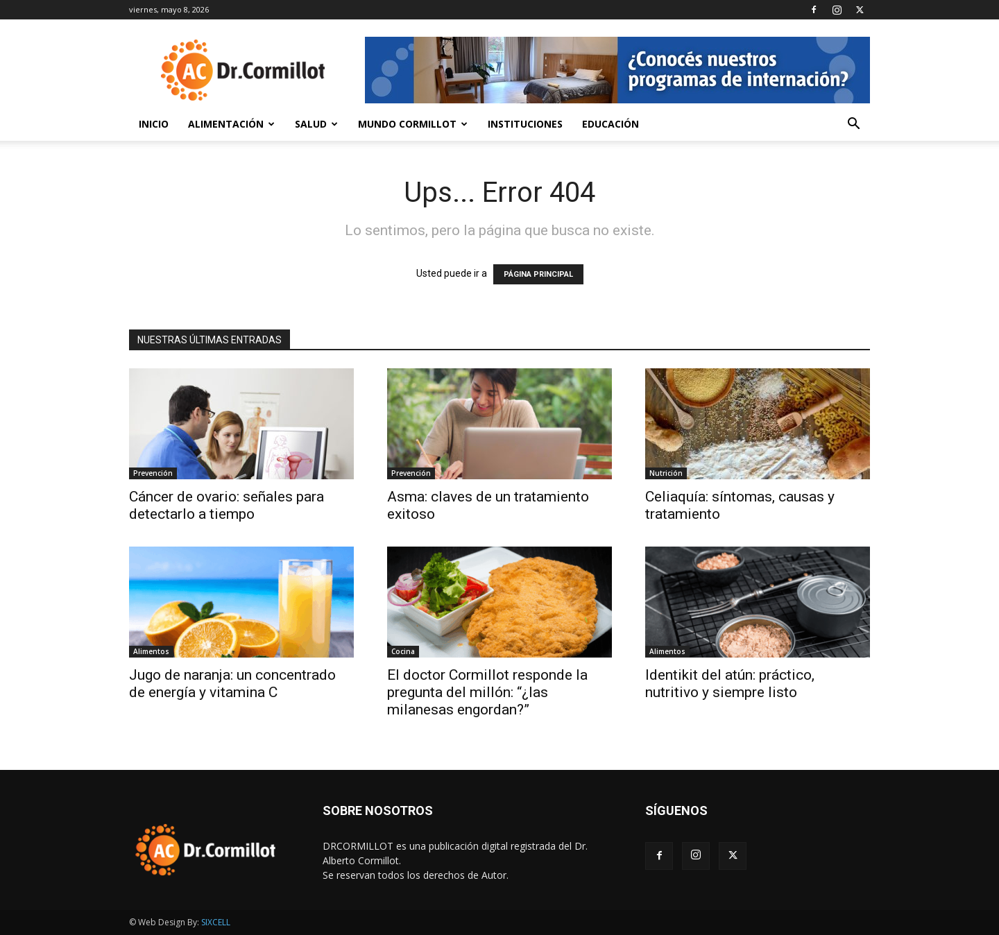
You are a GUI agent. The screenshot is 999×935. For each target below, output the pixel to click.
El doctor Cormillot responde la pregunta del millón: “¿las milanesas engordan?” (487, 692)
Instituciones (525, 123)
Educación (610, 123)
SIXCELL (215, 922)
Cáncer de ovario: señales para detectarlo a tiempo (226, 505)
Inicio (154, 123)
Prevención (153, 473)
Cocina (403, 651)
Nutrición (666, 473)
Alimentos (151, 651)
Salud (316, 123)
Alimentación (231, 123)
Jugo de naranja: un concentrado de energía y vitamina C (232, 684)
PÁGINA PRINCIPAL (538, 274)
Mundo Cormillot (413, 123)
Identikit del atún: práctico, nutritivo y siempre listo (729, 684)
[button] (853, 125)
